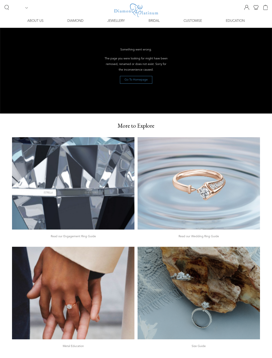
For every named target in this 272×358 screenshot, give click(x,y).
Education (235, 21)
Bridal (154, 21)
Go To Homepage (136, 79)
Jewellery (116, 21)
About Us (35, 21)
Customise (193, 21)
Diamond (75, 21)
